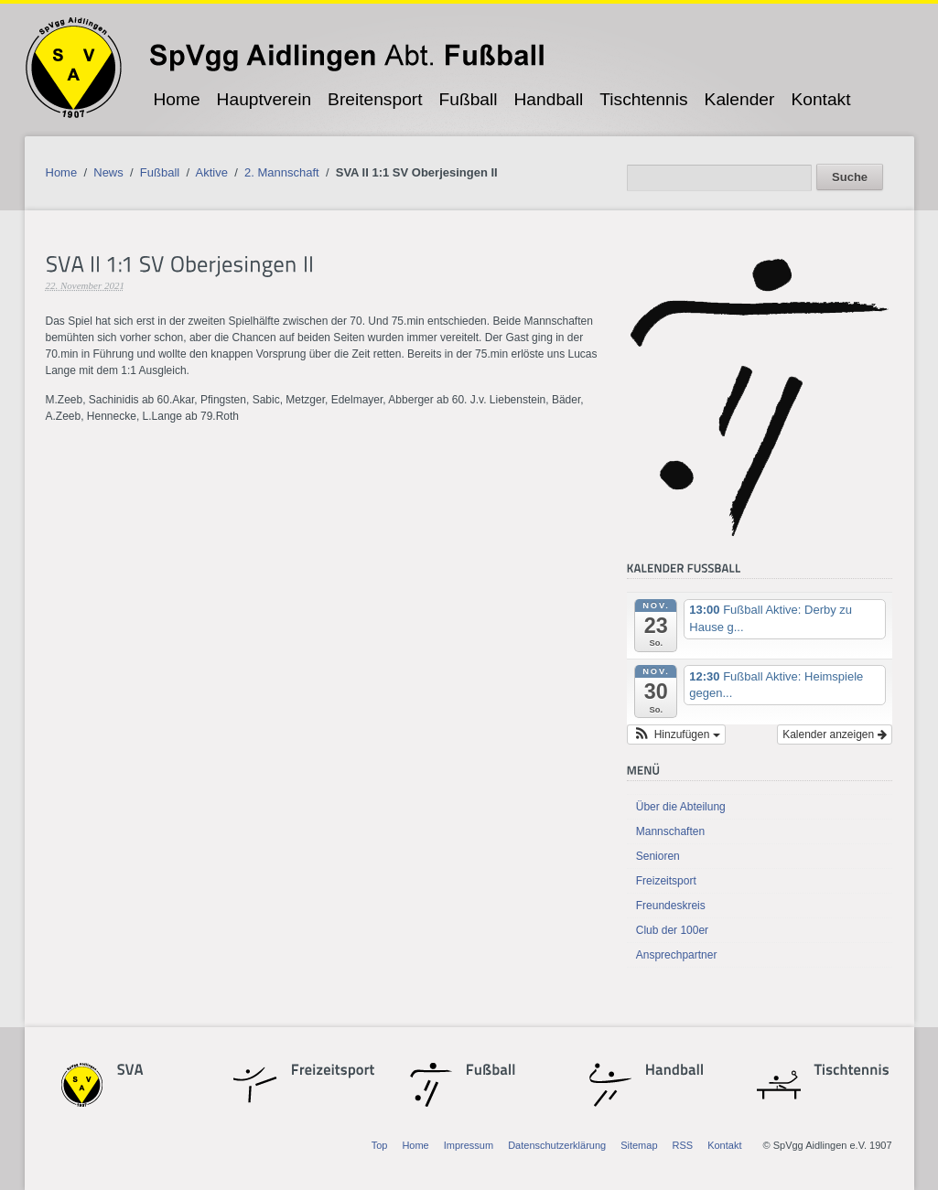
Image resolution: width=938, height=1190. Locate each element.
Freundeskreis (671, 905)
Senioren (658, 856)
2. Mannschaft (281, 172)
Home (176, 99)
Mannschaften (670, 831)
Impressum (468, 1145)
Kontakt (820, 99)
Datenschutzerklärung (557, 1145)
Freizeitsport (666, 880)
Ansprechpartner (676, 955)
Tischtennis (643, 99)
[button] (676, 734)
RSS (683, 1145)
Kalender (740, 99)
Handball (549, 99)
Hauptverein (264, 99)
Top (380, 1145)
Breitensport (375, 99)
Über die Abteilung (681, 806)
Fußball (468, 99)
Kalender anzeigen (834, 734)
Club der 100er (672, 930)
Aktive (212, 172)
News (108, 172)
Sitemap (638, 1145)
